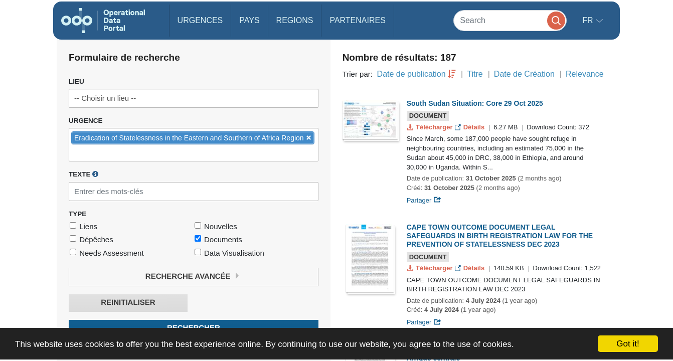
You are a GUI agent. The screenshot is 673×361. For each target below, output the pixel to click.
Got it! (627, 343)
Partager (424, 200)
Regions (294, 20)
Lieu (76, 81)
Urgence (86, 120)
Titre (474, 74)
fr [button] (588, 20)
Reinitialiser (128, 302)
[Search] (510, 20)
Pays (249, 20)
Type (77, 214)
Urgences (200, 20)
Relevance (585, 74)
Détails (470, 127)
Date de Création (524, 74)
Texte (83, 174)
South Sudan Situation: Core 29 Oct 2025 (475, 103)
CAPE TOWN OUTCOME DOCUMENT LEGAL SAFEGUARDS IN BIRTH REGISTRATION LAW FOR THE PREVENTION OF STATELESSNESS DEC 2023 (500, 235)
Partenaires (357, 20)
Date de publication (411, 74)
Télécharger (430, 127)
